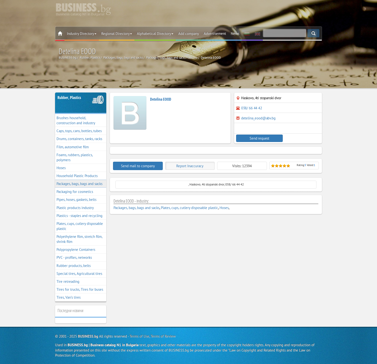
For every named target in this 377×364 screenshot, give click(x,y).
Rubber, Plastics (69, 97)
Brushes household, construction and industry (76, 120)
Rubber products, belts (74, 265)
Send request (257, 138)
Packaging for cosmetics (75, 191)
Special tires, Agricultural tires (79, 273)
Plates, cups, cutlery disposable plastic (80, 226)
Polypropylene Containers (76, 249)
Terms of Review (163, 336)
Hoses (61, 168)
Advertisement (215, 33)
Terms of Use (139, 336)
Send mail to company (138, 166)
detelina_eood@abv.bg (258, 118)
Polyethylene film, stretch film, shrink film (79, 239)
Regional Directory (116, 33)
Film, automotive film (73, 147)
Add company (188, 33)
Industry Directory (81, 33)
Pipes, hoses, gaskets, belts (76, 199)
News (235, 33)
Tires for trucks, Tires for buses (80, 289)
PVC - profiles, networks (74, 257)
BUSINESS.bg (88, 336)
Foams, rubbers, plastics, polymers (75, 157)
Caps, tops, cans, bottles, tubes (79, 131)
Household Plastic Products (77, 175)
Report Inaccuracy (189, 166)
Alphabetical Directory (155, 33)
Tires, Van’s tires (69, 297)
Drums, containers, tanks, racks (79, 138)
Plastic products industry (75, 207)
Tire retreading (68, 281)
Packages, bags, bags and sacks (79, 183)
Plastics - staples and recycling (79, 215)
